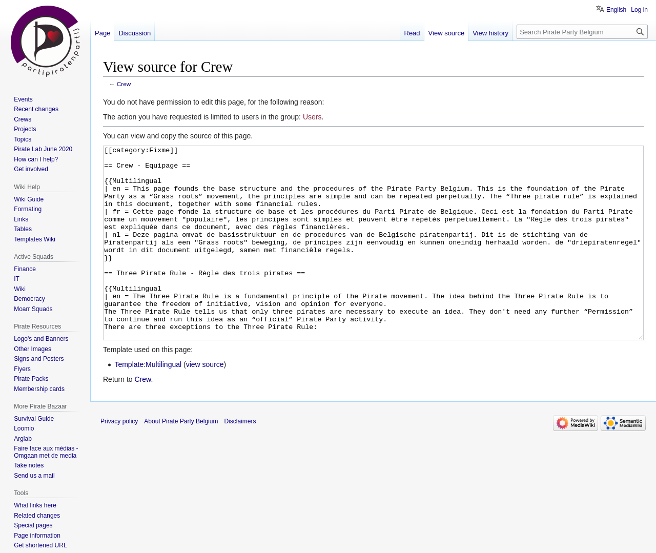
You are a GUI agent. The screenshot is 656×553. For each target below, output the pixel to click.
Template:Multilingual (147, 403)
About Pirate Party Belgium (181, 459)
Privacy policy (119, 459)
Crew (124, 83)
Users (312, 117)
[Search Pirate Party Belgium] (582, 32)
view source (205, 403)
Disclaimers (240, 459)
